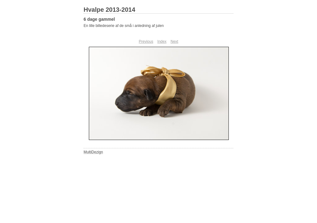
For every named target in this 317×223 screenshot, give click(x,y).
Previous (146, 41)
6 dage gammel (99, 19)
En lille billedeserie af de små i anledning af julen (124, 26)
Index (161, 41)
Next (174, 41)
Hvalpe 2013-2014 (109, 9)
